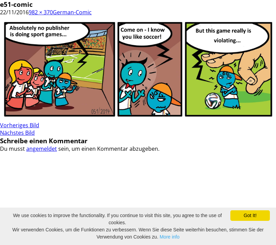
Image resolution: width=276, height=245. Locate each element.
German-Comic (72, 12)
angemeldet (41, 148)
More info (169, 237)
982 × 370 (41, 12)
